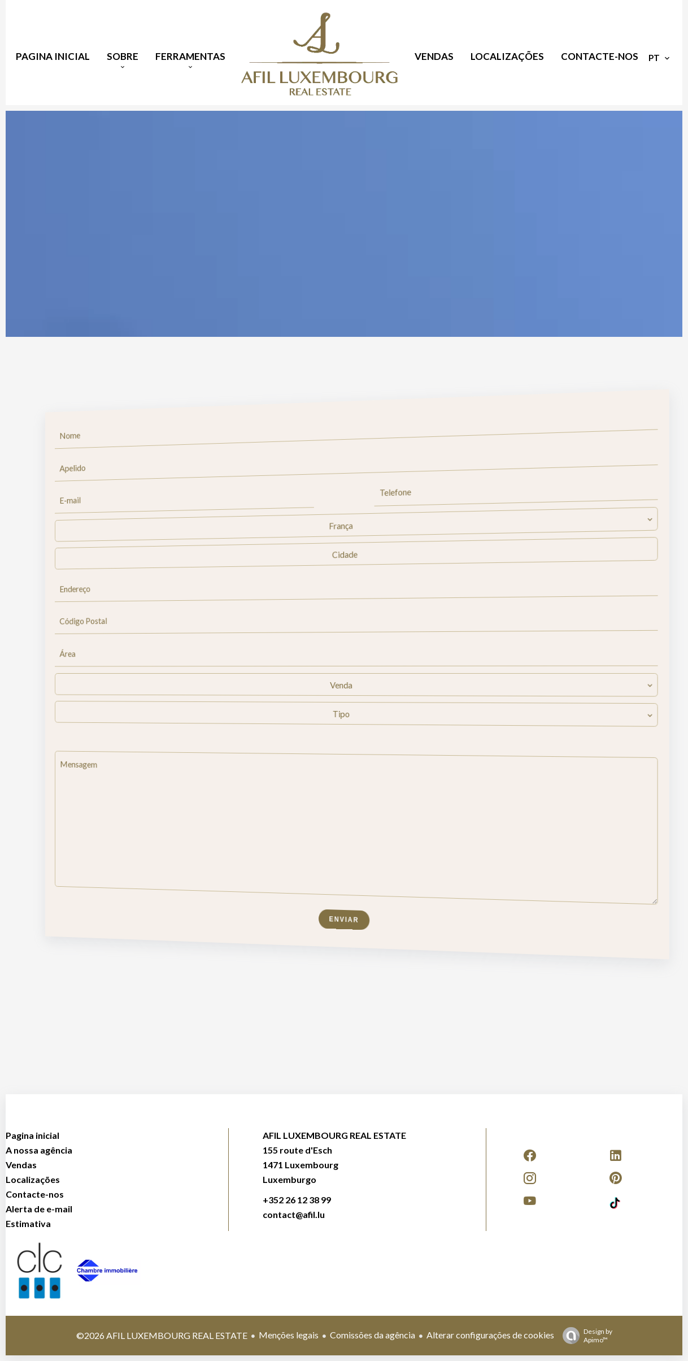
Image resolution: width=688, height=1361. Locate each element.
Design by (584, 1335)
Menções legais (289, 1334)
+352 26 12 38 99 (297, 1199)
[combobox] (355, 524)
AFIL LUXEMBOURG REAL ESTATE (334, 1135)
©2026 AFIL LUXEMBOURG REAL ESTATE (161, 1335)
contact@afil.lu (294, 1214)
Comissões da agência (372, 1334)
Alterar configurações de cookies (490, 1334)
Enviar (344, 920)
